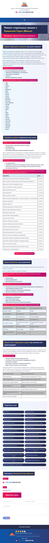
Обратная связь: (12, 495)
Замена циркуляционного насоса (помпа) (34, 445)
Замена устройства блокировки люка (33, 441)
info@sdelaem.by (6, 490)
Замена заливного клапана (9, 423)
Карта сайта (24, 538)
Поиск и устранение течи (31, 415)
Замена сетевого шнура (8, 438)
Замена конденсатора (8, 426)
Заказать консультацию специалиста (24, 253)
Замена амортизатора (8, 419)
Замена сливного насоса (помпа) (32, 438)
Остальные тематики (24, 527)
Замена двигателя (29, 419)
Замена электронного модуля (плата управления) (13, 450)
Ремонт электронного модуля (31, 455)
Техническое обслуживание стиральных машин (13, 464)
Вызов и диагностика (30, 412)
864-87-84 (25, 12)
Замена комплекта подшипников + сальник (34, 423)
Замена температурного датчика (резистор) (12, 441)
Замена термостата (29, 426)
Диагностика (6, 412)
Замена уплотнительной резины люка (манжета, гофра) (13, 460)
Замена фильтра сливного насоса (10, 445)
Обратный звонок (24, 15)
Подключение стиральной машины (32, 460)
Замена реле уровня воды (9, 434)
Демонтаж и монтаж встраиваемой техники (12, 415)
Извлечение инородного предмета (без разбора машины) (35, 450)
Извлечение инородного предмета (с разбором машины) (13, 455)
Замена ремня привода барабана (32, 434)
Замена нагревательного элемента (11, 430)
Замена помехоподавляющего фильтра (33, 430)
